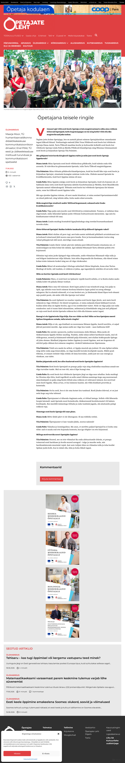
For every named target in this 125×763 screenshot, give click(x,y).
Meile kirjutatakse (76, 36)
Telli (50, 36)
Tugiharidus (111, 43)
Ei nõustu (46, 754)
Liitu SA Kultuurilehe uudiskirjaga (112, 741)
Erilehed (42, 36)
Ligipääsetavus (113, 734)
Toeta (89, 36)
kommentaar (36, 691)
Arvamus (26, 43)
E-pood (59, 36)
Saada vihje (31, 36)
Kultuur (28, 46)
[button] (58, 734)
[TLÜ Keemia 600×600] (62, 511)
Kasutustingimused (30, 759)
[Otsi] (96, 35)
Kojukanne (69, 731)
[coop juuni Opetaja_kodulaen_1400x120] (62, 10)
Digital (116, 760)
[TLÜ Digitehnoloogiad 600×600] (62, 621)
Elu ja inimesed (12, 46)
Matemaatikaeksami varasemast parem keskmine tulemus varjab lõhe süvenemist (56, 680)
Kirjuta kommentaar (51, 479)
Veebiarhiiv (90, 728)
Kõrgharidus (58, 43)
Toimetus (47, 728)
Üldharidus (39, 43)
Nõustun (17, 754)
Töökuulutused (12, 36)
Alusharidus (77, 43)
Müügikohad (70, 735)
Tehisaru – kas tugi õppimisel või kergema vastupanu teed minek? (53, 658)
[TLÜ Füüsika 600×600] (62, 548)
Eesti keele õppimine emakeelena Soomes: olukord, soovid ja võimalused (58, 702)
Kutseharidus (94, 43)
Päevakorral (11, 43)
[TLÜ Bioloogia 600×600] (62, 584)
